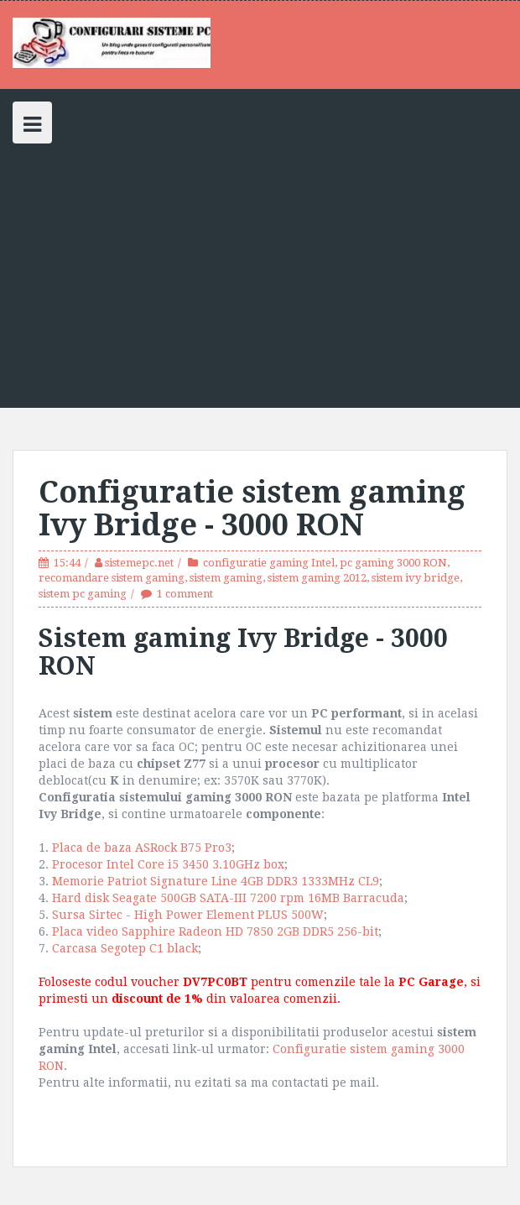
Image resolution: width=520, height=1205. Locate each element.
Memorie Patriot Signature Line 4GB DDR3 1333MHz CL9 (215, 881)
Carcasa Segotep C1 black (125, 948)
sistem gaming (226, 577)
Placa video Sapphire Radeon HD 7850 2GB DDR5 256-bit (215, 931)
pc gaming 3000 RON (393, 562)
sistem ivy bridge (416, 577)
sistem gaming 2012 (317, 577)
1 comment (185, 593)
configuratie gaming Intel (269, 562)
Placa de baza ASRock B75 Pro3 (141, 847)
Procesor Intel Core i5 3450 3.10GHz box (168, 864)
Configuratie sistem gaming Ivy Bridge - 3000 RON (252, 509)
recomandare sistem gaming (112, 577)
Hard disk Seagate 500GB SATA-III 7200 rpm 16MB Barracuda (228, 898)
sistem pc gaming (83, 593)
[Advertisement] (260, 269)
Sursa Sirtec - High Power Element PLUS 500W (188, 914)
